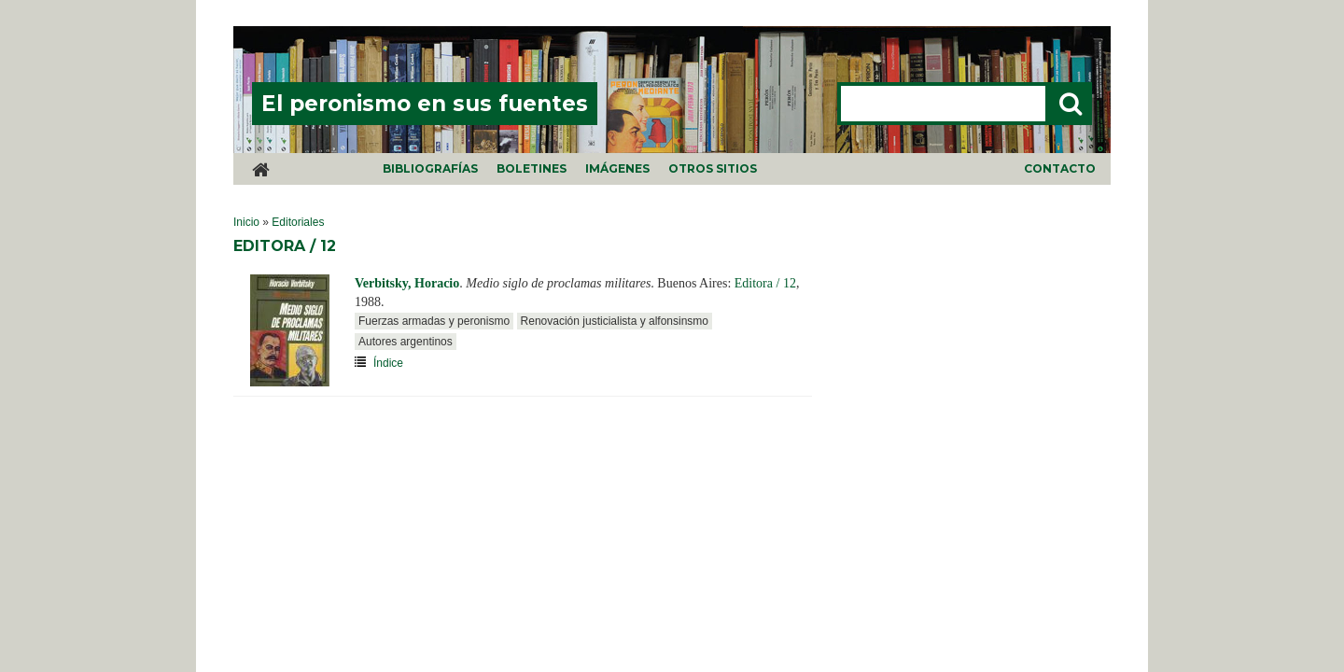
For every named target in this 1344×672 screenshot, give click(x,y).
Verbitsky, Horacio (407, 283)
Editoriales (298, 222)
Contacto (1060, 168)
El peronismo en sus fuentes (424, 104)
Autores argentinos (405, 341)
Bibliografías (430, 168)
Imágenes (617, 168)
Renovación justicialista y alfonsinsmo (614, 321)
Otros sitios (712, 168)
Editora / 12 (765, 283)
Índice (388, 363)
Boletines (532, 168)
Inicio (246, 222)
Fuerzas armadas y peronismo (434, 321)
